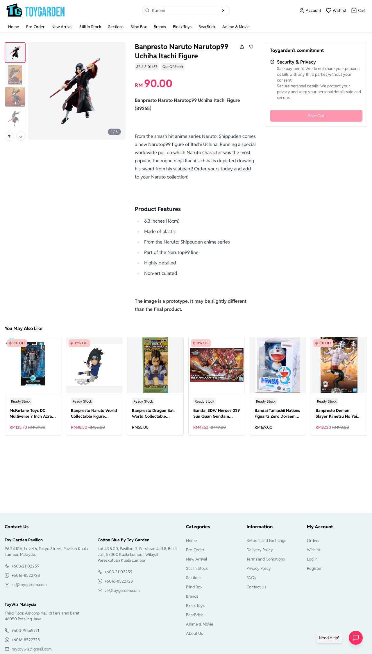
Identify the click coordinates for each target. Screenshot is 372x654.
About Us (194, 633)
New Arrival (61, 26)
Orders (313, 540)
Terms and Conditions (265, 559)
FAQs (251, 577)
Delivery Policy (259, 549)
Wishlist (314, 549)
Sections (116, 26)
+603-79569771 (25, 630)
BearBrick (206, 26)
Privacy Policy (258, 568)
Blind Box (138, 26)
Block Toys (182, 26)
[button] (330, 638)
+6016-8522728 (26, 575)
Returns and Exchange (266, 540)
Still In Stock (90, 26)
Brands (160, 26)
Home (13, 26)
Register (314, 568)
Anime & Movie (236, 26)
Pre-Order (35, 26)
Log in (312, 559)
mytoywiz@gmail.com (32, 649)
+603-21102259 (25, 566)
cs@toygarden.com (29, 584)
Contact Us (256, 587)
